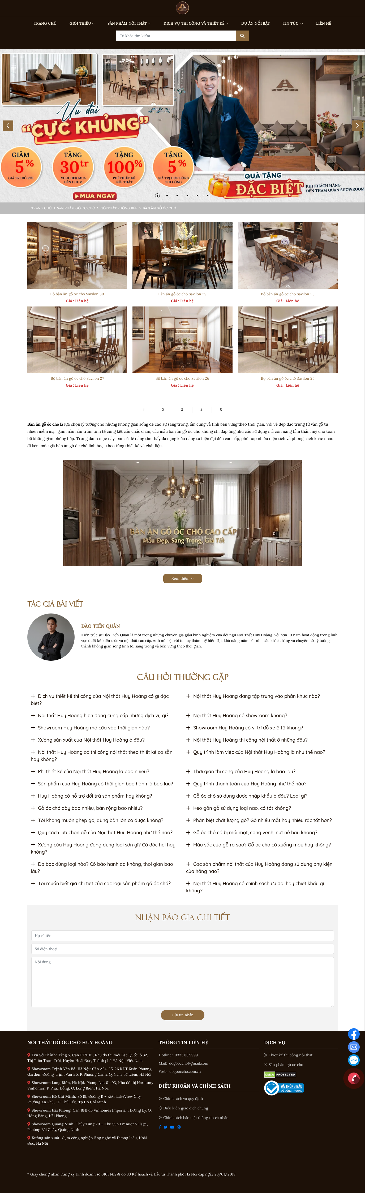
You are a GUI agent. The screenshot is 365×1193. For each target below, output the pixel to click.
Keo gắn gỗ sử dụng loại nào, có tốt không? (238, 808)
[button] (157, 195)
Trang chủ (41, 208)
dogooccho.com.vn (185, 1071)
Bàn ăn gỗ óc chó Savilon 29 (182, 294)
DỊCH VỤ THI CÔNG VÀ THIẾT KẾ (196, 23)
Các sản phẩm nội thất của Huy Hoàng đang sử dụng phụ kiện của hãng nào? (259, 867)
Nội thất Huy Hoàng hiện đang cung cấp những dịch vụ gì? (100, 715)
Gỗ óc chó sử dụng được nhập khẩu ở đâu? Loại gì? (246, 796)
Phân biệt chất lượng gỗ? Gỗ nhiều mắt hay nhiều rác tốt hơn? (259, 820)
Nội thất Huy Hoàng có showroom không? (236, 715)
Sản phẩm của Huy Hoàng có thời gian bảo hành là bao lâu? (102, 784)
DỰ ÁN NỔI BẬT (255, 23)
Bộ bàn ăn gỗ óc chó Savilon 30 (77, 294)
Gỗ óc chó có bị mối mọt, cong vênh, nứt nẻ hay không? (251, 832)
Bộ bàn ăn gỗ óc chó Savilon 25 (288, 378)
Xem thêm (182, 578)
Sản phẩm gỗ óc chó (76, 208)
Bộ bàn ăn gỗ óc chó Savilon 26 (182, 378)
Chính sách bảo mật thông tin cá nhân (194, 1117)
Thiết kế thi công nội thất (288, 1055)
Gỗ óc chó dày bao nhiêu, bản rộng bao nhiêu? (87, 808)
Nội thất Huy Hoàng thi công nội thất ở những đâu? (247, 740)
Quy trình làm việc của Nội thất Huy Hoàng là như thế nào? (255, 752)
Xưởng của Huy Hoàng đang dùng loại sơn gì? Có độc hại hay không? (103, 848)
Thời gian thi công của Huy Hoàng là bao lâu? (240, 771)
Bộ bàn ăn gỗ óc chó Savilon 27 (77, 378)
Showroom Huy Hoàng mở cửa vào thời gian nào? (90, 728)
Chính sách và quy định (181, 1098)
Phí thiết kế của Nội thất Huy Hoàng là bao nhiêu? (90, 771)
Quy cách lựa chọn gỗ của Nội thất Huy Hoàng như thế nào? (102, 832)
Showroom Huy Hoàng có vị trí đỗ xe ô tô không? (244, 728)
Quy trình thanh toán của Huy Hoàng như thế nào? (246, 784)
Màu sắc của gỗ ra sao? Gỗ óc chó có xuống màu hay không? (258, 845)
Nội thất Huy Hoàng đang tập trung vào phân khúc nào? (253, 696)
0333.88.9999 (186, 1055)
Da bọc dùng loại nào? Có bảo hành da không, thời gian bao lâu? (102, 867)
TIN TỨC (293, 23)
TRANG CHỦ (45, 23)
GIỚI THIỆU (82, 23)
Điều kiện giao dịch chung (183, 1108)
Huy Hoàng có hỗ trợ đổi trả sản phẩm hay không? (91, 796)
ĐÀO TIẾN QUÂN (100, 626)
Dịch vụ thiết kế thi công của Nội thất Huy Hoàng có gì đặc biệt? (100, 699)
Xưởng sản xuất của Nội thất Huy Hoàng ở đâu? (88, 740)
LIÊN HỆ (323, 23)
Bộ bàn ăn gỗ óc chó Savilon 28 (288, 294)
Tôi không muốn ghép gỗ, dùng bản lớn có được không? (97, 820)
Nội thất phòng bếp (118, 208)
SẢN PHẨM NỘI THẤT (129, 23)
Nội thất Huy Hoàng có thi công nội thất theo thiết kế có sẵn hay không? (102, 755)
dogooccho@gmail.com (188, 1063)
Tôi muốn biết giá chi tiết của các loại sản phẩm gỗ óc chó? (101, 883)
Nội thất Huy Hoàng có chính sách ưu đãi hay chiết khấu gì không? (255, 887)
